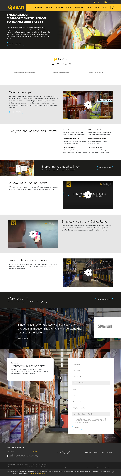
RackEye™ (48, 7)
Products (38, 7)
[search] (112, 7)
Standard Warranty (107, 468)
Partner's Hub (86, 2)
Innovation (58, 7)
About (88, 7)
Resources (78, 7)
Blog (102, 452)
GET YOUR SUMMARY (105, 167)
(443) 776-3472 (110, 2)
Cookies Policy (66, 468)
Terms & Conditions (95, 468)
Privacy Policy (76, 468)
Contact (104, 7)
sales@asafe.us (99, 2)
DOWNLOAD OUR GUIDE (104, 299)
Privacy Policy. (41, 473)
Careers (96, 7)
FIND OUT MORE (16, 112)
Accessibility (85, 468)
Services (68, 7)
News (96, 452)
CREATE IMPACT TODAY (15, 44)
